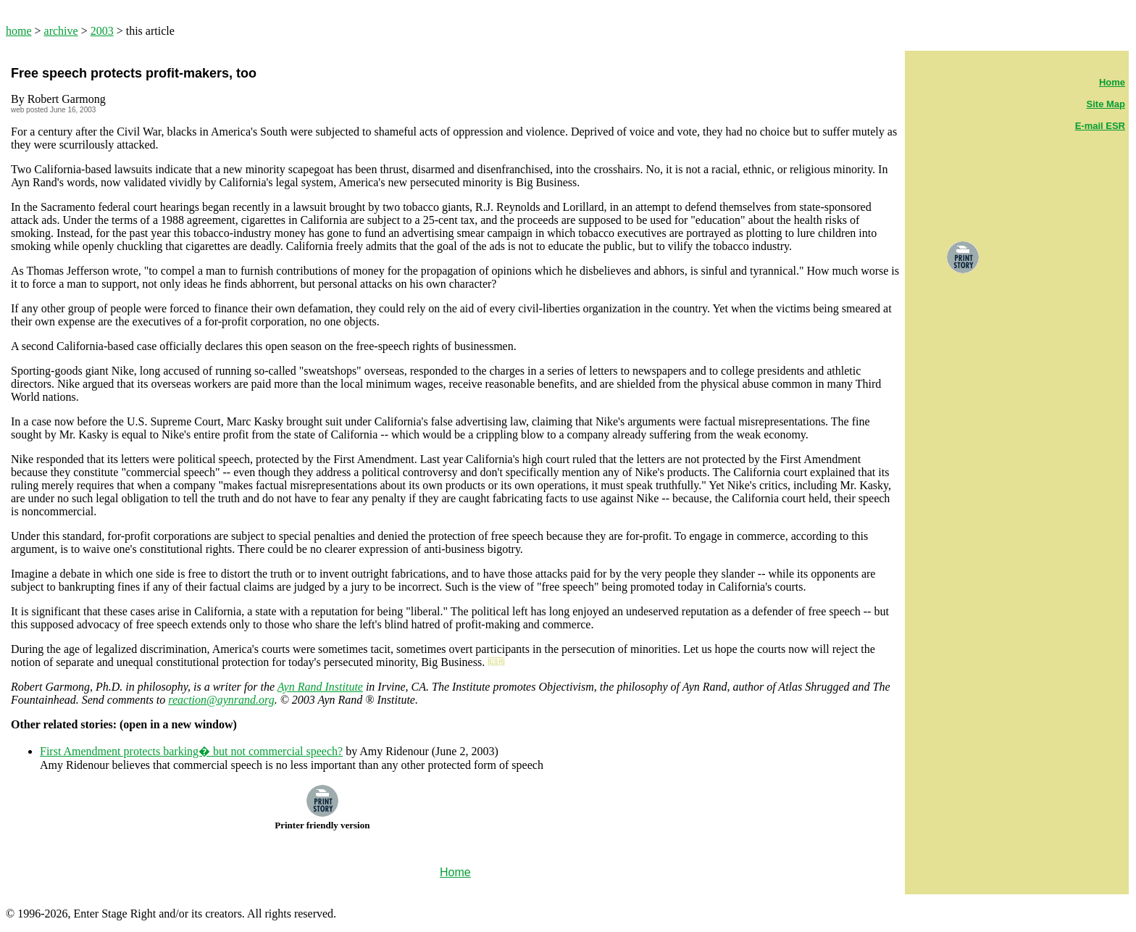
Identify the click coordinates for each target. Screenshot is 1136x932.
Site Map (1106, 104)
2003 (102, 31)
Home (1112, 82)
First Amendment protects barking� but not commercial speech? (191, 751)
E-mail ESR (1100, 125)
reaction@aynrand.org (221, 700)
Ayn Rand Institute (320, 687)
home (19, 31)
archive (61, 31)
